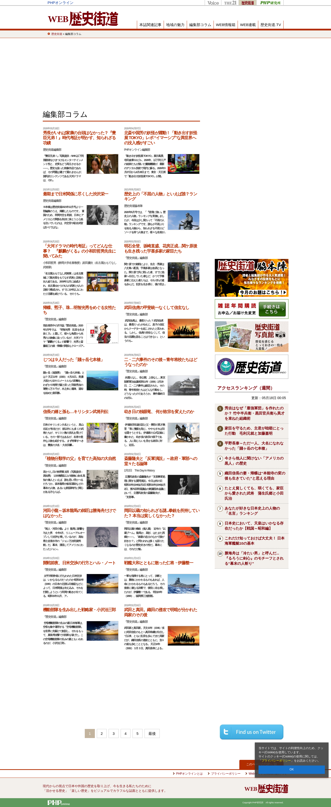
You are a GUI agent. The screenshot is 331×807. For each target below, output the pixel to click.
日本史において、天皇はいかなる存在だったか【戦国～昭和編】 (254, 525)
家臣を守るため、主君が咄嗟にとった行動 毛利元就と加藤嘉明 (254, 430)
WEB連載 (248, 25)
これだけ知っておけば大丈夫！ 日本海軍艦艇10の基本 (255, 540)
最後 (152, 733)
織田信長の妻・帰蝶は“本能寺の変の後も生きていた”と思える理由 (255, 475)
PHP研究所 (270, 2)
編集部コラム (200, 25)
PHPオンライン (61, 2)
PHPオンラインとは (189, 773)
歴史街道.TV (270, 25)
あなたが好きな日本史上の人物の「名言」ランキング (252, 510)
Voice (213, 2)
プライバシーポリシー (276, 760)
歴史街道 (247, 2)
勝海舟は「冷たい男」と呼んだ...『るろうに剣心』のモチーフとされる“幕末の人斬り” (254, 558)
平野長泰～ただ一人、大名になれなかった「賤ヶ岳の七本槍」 (254, 445)
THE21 (230, 2)
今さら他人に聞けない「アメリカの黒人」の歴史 (254, 460)
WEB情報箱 (225, 25)
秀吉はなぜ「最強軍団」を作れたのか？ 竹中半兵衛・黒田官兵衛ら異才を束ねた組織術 (255, 413)
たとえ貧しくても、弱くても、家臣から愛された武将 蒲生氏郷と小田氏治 (254, 493)
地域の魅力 (175, 25)
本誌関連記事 (150, 25)
